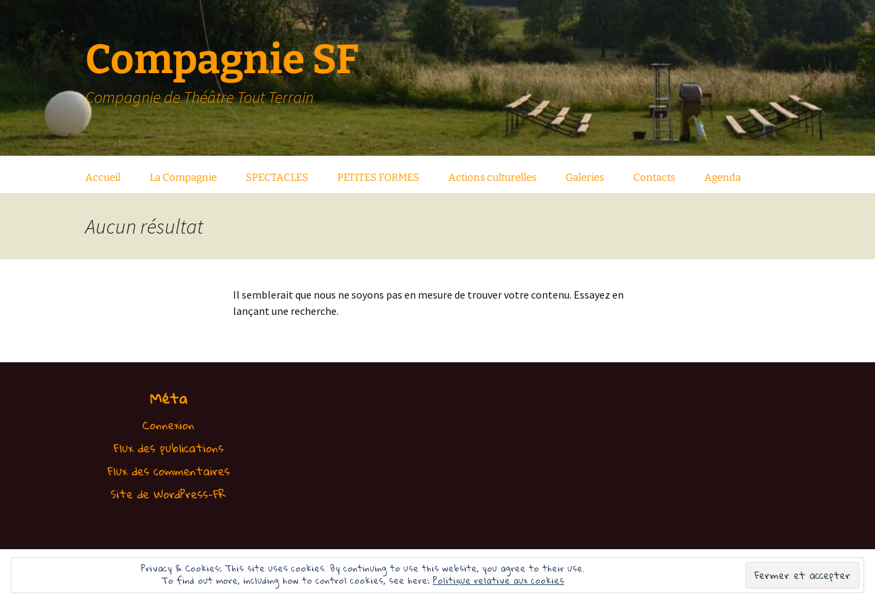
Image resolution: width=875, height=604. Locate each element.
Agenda (722, 177)
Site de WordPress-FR (168, 493)
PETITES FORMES (378, 177)
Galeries (584, 177)
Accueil (103, 177)
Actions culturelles (492, 177)
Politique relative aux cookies (498, 580)
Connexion (168, 424)
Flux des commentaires (169, 470)
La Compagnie (183, 177)
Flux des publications (168, 447)
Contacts (654, 177)
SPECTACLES (277, 177)
